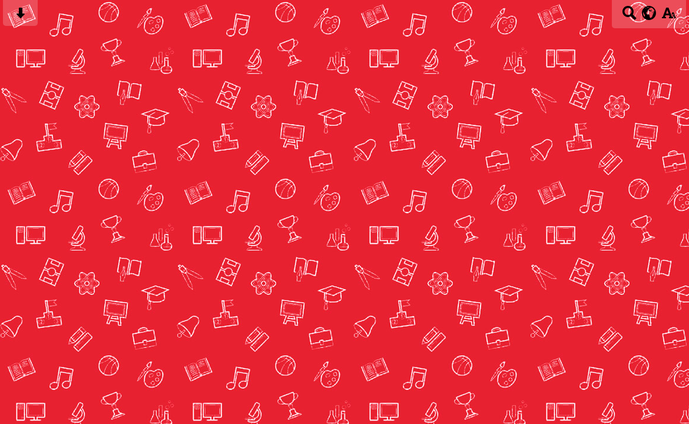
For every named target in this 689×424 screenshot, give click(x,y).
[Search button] (629, 17)
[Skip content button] (20, 17)
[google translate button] (649, 13)
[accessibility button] (668, 17)
